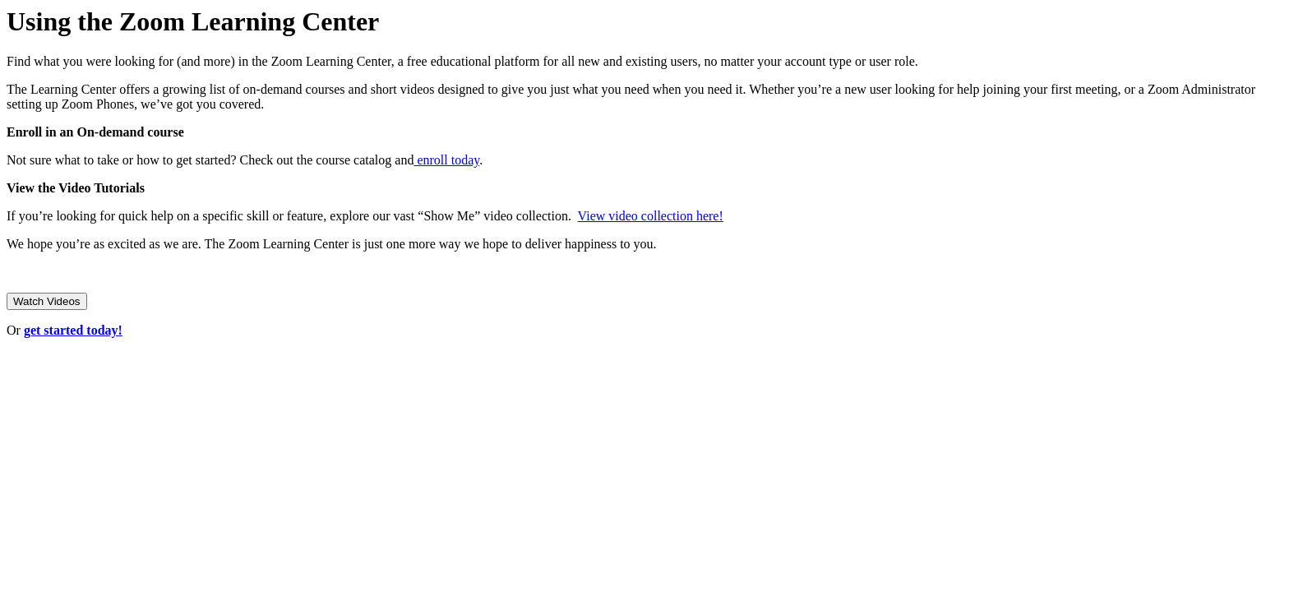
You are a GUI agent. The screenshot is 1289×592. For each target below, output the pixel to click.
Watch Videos (47, 301)
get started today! (73, 330)
